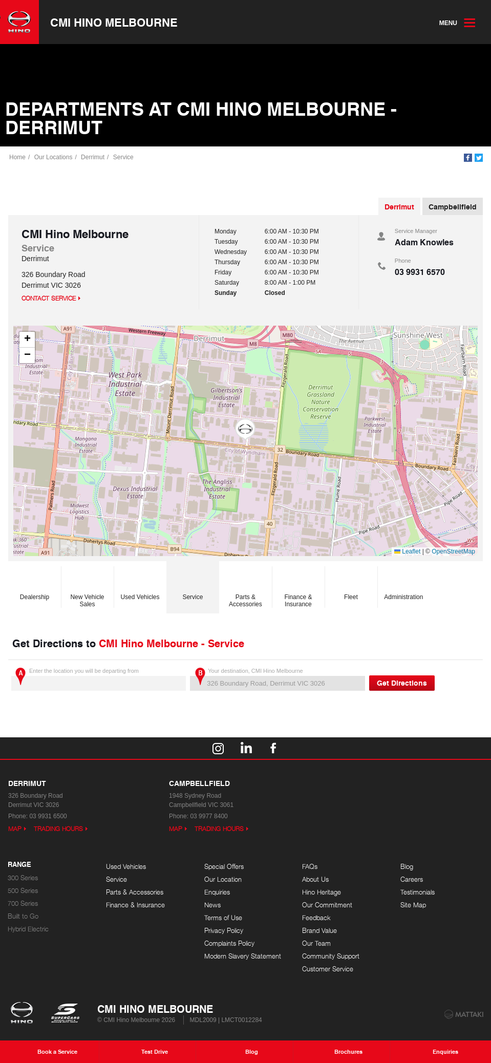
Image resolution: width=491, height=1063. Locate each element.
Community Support (330, 956)
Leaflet (407, 551)
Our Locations (53, 157)
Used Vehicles (139, 584)
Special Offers (224, 866)
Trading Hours (58, 829)
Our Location (223, 879)
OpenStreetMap (453, 551)
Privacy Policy (223, 930)
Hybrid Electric (28, 929)
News (212, 905)
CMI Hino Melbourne (114, 22)
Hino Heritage (321, 892)
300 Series (23, 878)
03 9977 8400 (208, 816)
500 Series (23, 891)
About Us (315, 879)
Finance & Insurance (298, 588)
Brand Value (319, 930)
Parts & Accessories (245, 588)
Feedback (316, 918)
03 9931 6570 (420, 272)
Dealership (34, 584)
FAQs (309, 866)
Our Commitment (327, 905)
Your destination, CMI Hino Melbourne (277, 679)
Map (15, 829)
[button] (245, 429)
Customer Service (327, 969)
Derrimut (92, 157)
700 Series (23, 903)
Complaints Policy (229, 943)
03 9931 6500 (48, 816)
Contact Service (49, 298)
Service (123, 157)
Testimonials (417, 892)
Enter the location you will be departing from (98, 679)
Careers (411, 879)
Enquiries (217, 892)
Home (17, 157)
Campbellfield (453, 206)
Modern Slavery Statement (242, 956)
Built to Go (23, 916)
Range (19, 865)
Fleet (350, 584)
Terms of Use (223, 918)
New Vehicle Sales (87, 588)
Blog (406, 866)
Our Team (316, 943)
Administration (403, 584)
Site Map (413, 905)
